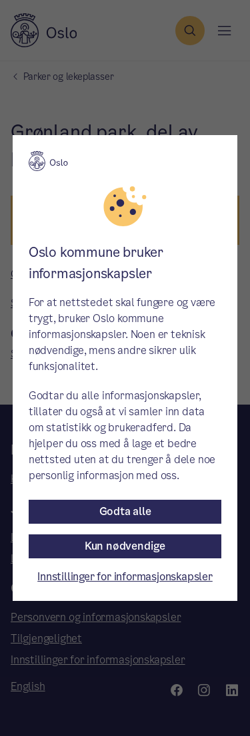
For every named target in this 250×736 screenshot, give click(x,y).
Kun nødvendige (125, 546)
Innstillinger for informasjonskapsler (125, 576)
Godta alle (125, 511)
